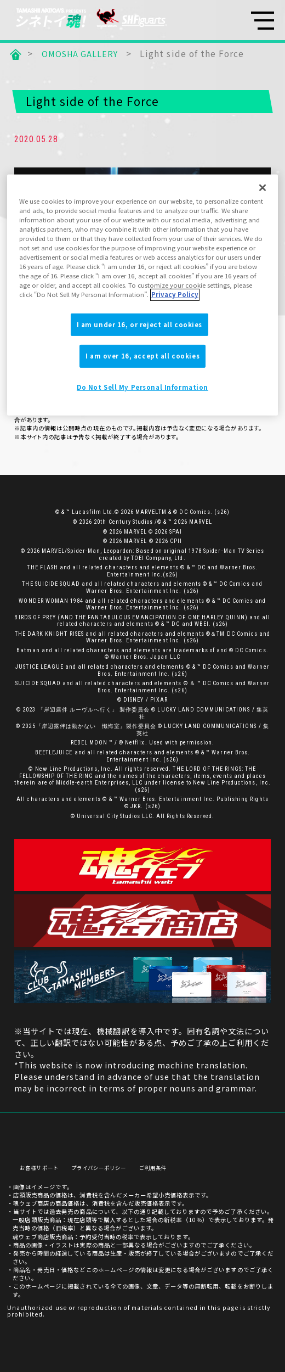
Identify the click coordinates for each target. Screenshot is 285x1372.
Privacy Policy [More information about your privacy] (174, 294)
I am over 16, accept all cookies (143, 355)
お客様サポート (41, 1164)
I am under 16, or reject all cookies (140, 324)
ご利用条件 (164, 1164)
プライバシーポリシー (105, 1164)
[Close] (262, 188)
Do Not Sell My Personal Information (142, 387)
